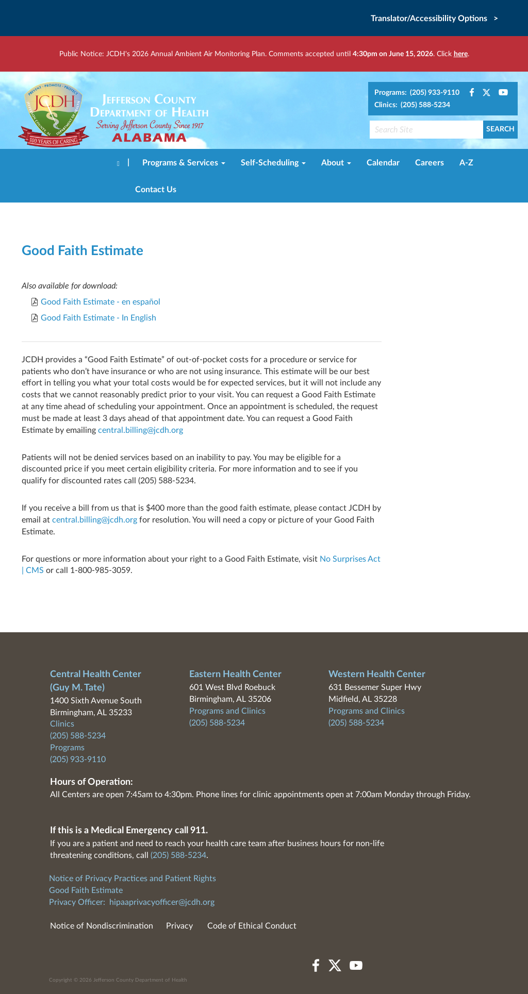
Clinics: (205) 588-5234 (412, 105)
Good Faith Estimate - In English (98, 318)
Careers (429, 163)
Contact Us (155, 190)
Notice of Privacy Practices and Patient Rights (132, 878)
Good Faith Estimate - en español (100, 302)
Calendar (383, 163)
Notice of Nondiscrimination (101, 926)
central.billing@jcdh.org (140, 430)
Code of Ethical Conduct (251, 926)
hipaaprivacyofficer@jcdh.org (161, 902)
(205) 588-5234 (78, 736)
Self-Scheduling (273, 163)
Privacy (179, 926)
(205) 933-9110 (78, 759)
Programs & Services (183, 163)
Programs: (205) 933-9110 (416, 92)
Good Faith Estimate (86, 890)
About (336, 163)
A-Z (466, 163)
